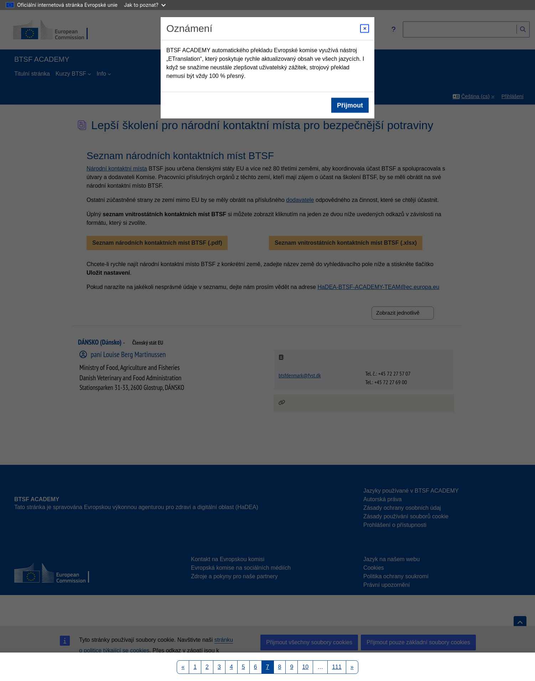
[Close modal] (364, 28)
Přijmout (350, 105)
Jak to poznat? (145, 5)
